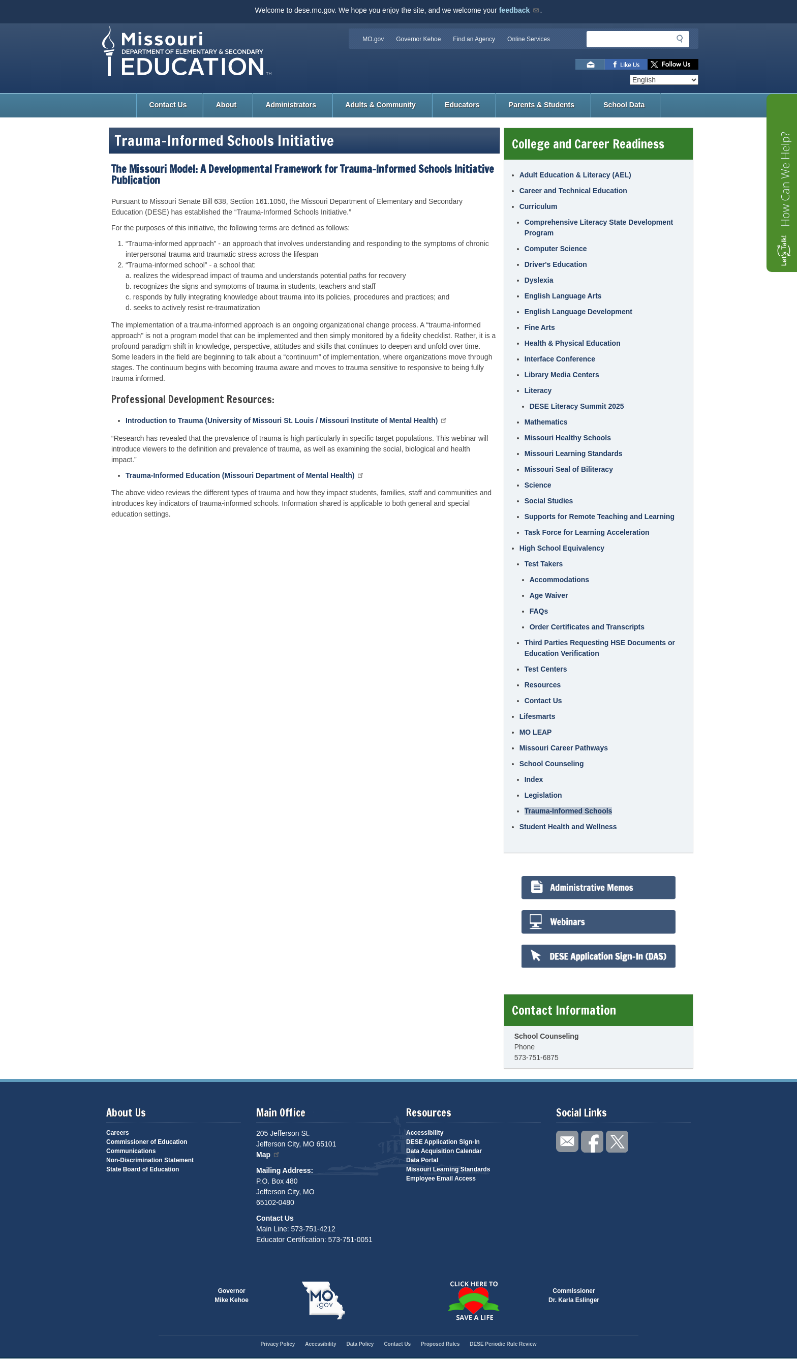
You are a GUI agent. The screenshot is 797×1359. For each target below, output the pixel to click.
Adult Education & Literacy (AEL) (575, 175)
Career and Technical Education (573, 191)
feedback (519, 10)
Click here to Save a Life (473, 1300)
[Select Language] (664, 80)
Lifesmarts (537, 716)
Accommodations (559, 580)
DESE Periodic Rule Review (503, 1344)
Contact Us (168, 105)
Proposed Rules (440, 1344)
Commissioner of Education (146, 1141)
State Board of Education (142, 1169)
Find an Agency (474, 39)
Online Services (528, 39)
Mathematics (546, 422)
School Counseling (551, 764)
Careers (117, 1132)
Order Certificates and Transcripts (587, 627)
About (226, 105)
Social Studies (549, 501)
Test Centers (546, 669)
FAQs (539, 611)
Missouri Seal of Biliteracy (569, 469)
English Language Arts (563, 296)
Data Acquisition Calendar (444, 1151)
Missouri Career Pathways (563, 748)
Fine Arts (540, 327)
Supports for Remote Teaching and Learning (600, 516)
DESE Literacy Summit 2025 (577, 406)
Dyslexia (539, 280)
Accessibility (424, 1132)
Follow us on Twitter (673, 64)
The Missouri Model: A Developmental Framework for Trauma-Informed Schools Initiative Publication (302, 175)
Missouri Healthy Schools (568, 438)
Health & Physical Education (573, 343)
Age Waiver (549, 595)
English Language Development (578, 312)
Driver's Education (556, 264)
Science (538, 485)
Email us (590, 64)
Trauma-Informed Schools (568, 811)
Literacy (538, 390)
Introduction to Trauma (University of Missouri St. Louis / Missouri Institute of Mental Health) (287, 420)
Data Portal (422, 1160)
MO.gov (373, 39)
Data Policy (360, 1344)
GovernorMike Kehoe (231, 1295)
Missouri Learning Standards (574, 453)
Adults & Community (380, 105)
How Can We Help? (784, 179)
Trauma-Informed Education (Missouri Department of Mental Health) (245, 475)
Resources (543, 685)
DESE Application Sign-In (443, 1141)
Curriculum (538, 206)
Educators (462, 105)
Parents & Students (541, 105)
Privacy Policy (277, 1344)
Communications (131, 1151)
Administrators (290, 105)
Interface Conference (560, 359)
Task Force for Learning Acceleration (587, 532)
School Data (624, 105)
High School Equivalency (561, 548)
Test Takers (544, 564)
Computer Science (556, 249)
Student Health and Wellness (568, 827)
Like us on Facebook (626, 64)
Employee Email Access (441, 1178)
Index (534, 779)
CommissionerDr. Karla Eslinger (573, 1295)
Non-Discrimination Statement (150, 1160)
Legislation (543, 795)
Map (268, 1155)
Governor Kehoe (418, 39)
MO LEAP (535, 732)
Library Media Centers (562, 375)
